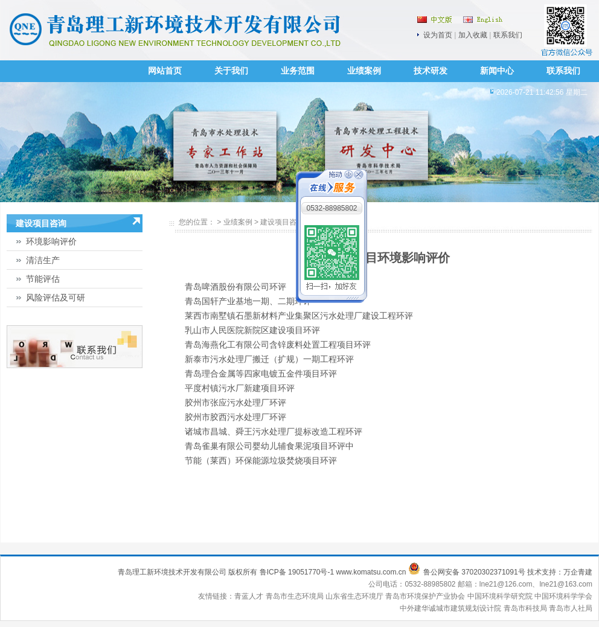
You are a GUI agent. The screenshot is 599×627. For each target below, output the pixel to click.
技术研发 (430, 70)
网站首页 (165, 70)
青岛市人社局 (570, 608)
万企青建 (577, 572)
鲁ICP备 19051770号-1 (297, 572)
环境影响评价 (51, 241)
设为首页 (437, 35)
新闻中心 (497, 70)
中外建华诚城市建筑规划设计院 (450, 608)
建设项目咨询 (282, 222)
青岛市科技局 (525, 608)
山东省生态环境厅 (355, 596)
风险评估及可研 (55, 297)
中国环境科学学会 (563, 596)
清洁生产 (43, 260)
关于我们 (231, 70)
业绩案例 (364, 70)
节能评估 (43, 279)
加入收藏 (472, 35)
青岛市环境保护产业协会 (426, 596)
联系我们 (507, 35)
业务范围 (298, 70)
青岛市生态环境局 (295, 596)
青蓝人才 (249, 596)
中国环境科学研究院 (500, 596)
